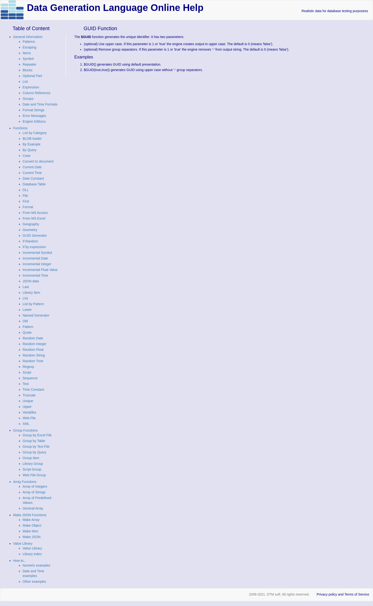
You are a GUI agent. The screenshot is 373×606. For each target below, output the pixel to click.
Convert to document (38, 161)
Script (27, 372)
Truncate (29, 395)
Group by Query (34, 452)
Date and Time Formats (40, 104)
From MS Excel (34, 218)
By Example (31, 144)
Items (27, 53)
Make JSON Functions (29, 515)
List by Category (35, 133)
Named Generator (36, 315)
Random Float (33, 349)
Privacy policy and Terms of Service (343, 594)
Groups (28, 99)
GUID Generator (35, 235)
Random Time (33, 361)
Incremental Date (35, 258)
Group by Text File (36, 446)
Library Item (31, 292)
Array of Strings (34, 492)
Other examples (34, 581)
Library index (32, 554)
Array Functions (24, 482)
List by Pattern (33, 304)
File (25, 195)
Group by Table (34, 441)
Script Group (32, 469)
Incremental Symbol (37, 253)
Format (28, 207)
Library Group (33, 464)
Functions (20, 128)
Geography (31, 224)
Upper (27, 407)
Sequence (30, 378)
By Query (29, 150)
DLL (26, 190)
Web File (29, 418)
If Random (30, 241)
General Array (33, 508)
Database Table (34, 184)
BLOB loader (32, 138)
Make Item (30, 531)
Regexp (28, 367)
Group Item (31, 458)
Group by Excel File (37, 435)
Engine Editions (34, 121)
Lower (27, 310)
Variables (29, 412)
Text (26, 384)
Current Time (32, 173)
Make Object (32, 525)
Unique (28, 401)
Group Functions (25, 430)
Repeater (29, 64)
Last (26, 287)
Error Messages (34, 116)
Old (25, 321)
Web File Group (34, 475)
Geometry (30, 230)
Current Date (32, 167)
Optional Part (32, 76)
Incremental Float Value (40, 270)
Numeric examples (36, 565)
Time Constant (33, 389)
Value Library (22, 543)
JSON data (31, 281)
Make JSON (31, 537)
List (25, 81)
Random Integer (34, 344)
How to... (19, 561)
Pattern (28, 327)
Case (26, 156)
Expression (31, 87)
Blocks (27, 70)
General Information (28, 37)
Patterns (29, 41)
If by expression (34, 247)
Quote (27, 332)
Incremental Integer (37, 264)
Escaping (29, 47)
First (26, 201)
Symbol (28, 59)
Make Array (31, 520)
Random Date (33, 338)
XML (26, 424)
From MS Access (35, 213)
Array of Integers (35, 486)
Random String (34, 355)
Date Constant (33, 178)
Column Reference (36, 93)
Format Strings (33, 110)
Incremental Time (35, 275)
